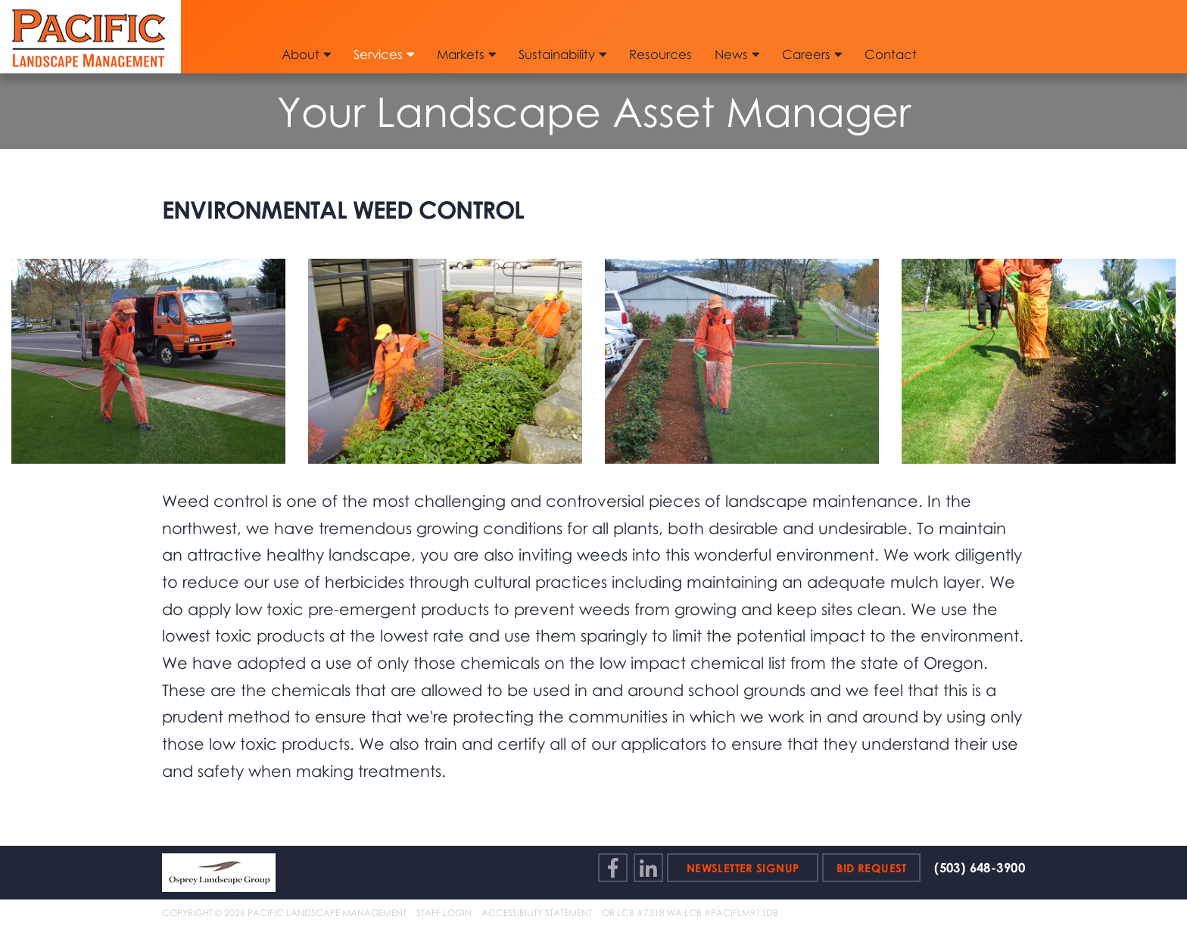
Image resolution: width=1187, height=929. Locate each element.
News (737, 54)
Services (384, 54)
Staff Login (444, 912)
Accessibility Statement (536, 912)
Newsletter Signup (743, 868)
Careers (812, 54)
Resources (660, 54)
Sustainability (562, 54)
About (306, 54)
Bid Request (872, 868)
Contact (891, 54)
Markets (466, 54)
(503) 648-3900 (979, 868)
